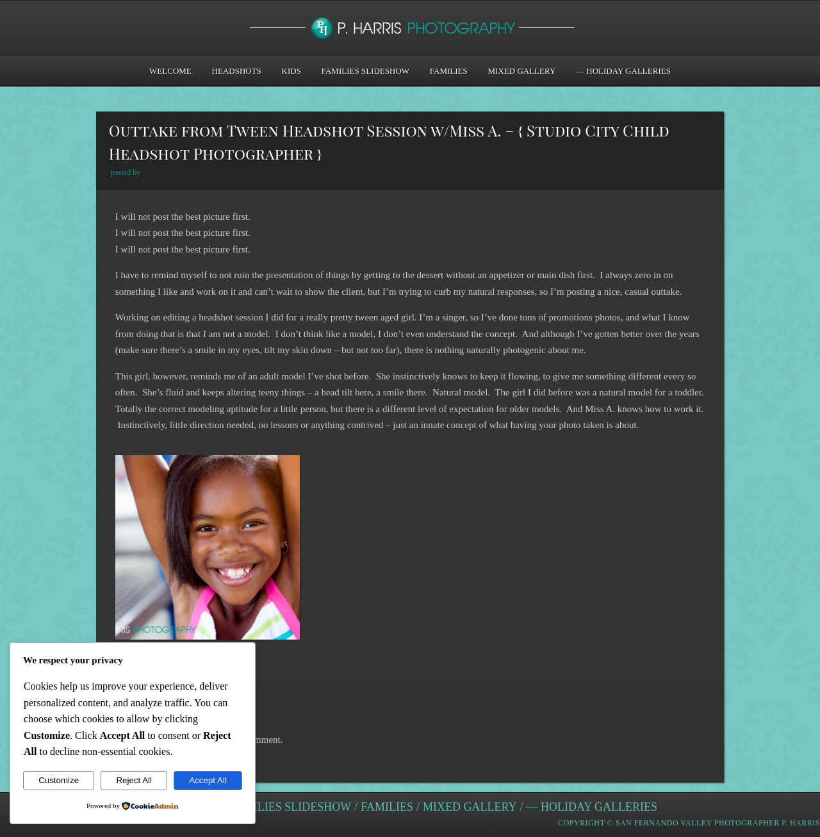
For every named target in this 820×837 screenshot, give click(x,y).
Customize (58, 780)
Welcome (170, 71)
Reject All (134, 780)
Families (449, 71)
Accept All (208, 780)
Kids (291, 71)
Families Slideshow (365, 71)
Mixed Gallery (522, 71)
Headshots (236, 71)
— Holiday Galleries (623, 71)
